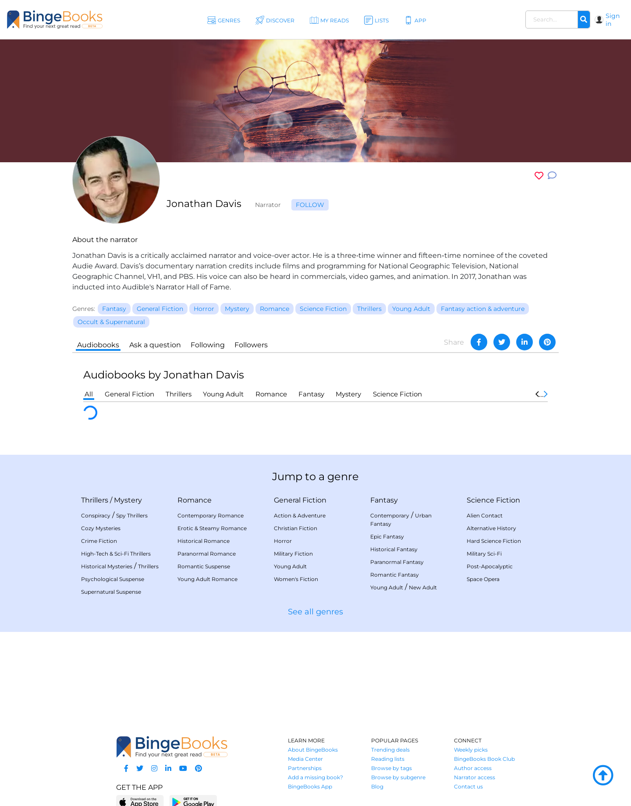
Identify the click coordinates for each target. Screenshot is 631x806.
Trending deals (390, 749)
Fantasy (311, 394)
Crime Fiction (99, 541)
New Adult (423, 587)
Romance (271, 394)
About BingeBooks (313, 749)
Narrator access (474, 777)
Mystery (348, 394)
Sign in (613, 20)
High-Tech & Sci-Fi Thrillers (116, 553)
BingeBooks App (310, 786)
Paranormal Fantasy (397, 562)
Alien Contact (485, 515)
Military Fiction (293, 553)
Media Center (305, 759)
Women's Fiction (296, 579)
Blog (377, 786)
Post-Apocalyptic (490, 566)
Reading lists (387, 759)
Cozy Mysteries (101, 528)
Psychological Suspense (112, 579)
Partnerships (305, 768)
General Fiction (129, 394)
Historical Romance (203, 541)
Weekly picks (471, 749)
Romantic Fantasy (394, 574)
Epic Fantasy (387, 536)
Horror (283, 541)
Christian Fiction (295, 528)
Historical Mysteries (106, 566)
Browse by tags (391, 768)
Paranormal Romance (206, 553)
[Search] (584, 20)
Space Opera (483, 579)
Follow (310, 205)
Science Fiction (397, 394)
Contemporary (389, 515)
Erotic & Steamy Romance (212, 528)
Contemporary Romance (210, 515)
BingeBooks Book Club (484, 759)
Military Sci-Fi (484, 553)
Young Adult (223, 394)
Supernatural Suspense (111, 591)
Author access (473, 768)
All (89, 394)
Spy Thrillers (132, 515)
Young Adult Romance (207, 579)
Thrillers (178, 394)
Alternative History (491, 528)
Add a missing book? (315, 777)
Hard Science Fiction (494, 541)
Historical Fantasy (394, 549)
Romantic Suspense (203, 566)
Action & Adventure (300, 515)
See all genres (315, 612)
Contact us (468, 786)
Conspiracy (95, 515)
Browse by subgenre (398, 777)
